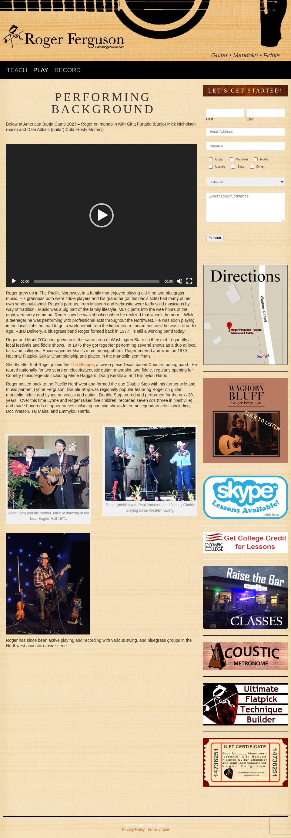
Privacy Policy (133, 829)
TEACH (17, 70)
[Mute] (179, 281)
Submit (215, 238)
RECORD (67, 70)
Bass (240, 166)
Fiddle (264, 159)
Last (250, 119)
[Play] (14, 281)
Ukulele (220, 166)
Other (260, 166)
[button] (101, 215)
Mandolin (242, 159)
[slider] (97, 281)
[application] (101, 215)
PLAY (40, 70)
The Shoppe (82, 364)
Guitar (219, 159)
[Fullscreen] (189, 281)
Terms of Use (158, 829)
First (209, 119)
